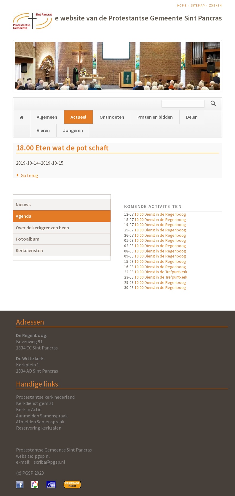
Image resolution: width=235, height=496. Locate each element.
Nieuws (23, 204)
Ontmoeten (112, 117)
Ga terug (29, 175)
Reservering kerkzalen (38, 428)
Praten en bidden (155, 117)
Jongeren (73, 130)
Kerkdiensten (29, 250)
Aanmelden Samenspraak (42, 416)
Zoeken (215, 5)
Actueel (78, 117)
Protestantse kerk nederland (45, 397)
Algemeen (47, 117)
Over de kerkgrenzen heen (42, 227)
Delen (192, 117)
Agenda (23, 216)
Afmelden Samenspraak (40, 422)
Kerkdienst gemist (35, 403)
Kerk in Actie (28, 409)
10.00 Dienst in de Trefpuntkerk (161, 271)
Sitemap (197, 5)
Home (182, 5)
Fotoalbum (27, 239)
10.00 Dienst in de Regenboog (160, 214)
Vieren (43, 130)
